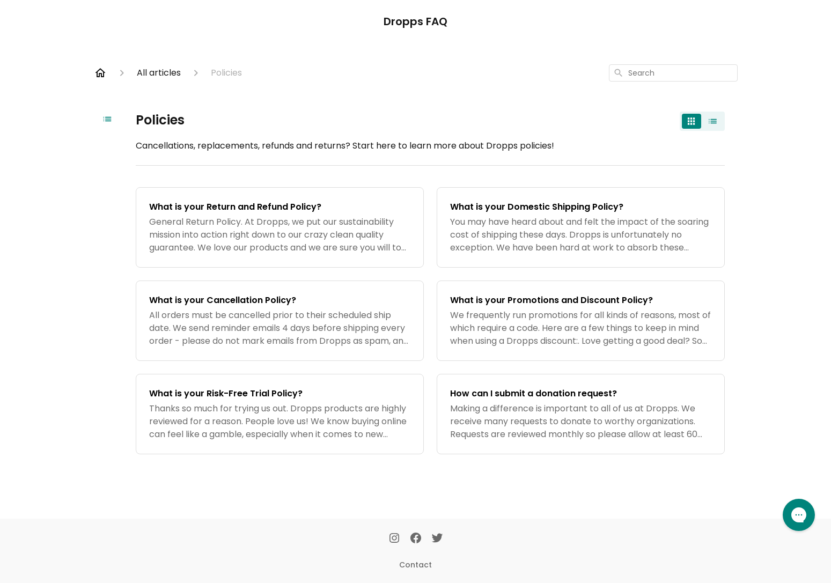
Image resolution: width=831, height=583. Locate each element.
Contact (415, 564)
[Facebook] (415, 539)
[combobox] (673, 73)
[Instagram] (394, 539)
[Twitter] (437, 539)
